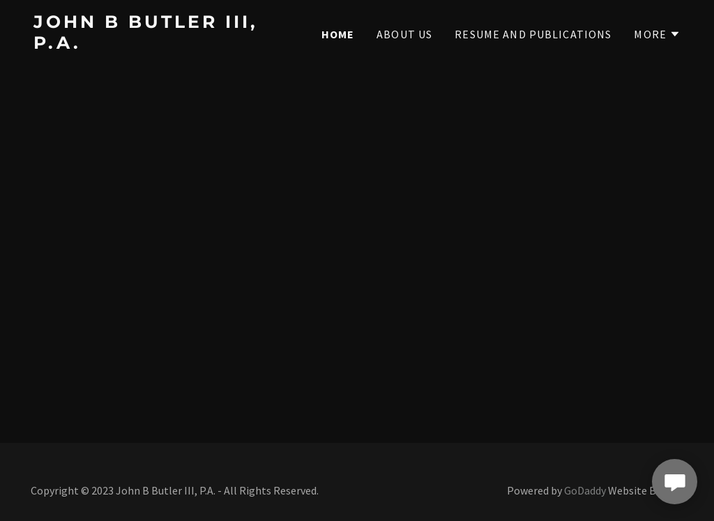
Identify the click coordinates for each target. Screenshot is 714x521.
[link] (146, 44)
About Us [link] (404, 34)
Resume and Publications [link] (533, 34)
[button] (657, 34)
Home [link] (338, 34)
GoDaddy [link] (585, 490)
